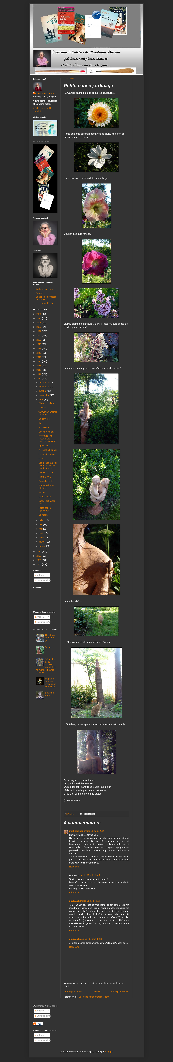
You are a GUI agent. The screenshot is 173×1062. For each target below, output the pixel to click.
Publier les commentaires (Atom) (94, 997)
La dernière (44, 419)
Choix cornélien (46, 403)
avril (41, 533)
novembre (44, 386)
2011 (39, 378)
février (42, 542)
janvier (42, 546)
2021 (39, 335)
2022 (39, 331)
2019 (39, 344)
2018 (39, 348)
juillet (42, 520)
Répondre (74, 866)
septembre (44, 395)
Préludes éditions (44, 289)
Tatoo (48, 647)
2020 (39, 340)
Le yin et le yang (47, 454)
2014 (39, 365)
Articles (39, 575)
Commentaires (43, 580)
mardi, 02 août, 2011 (94, 831)
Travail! (42, 407)
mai (41, 529)
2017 (39, 353)
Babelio (39, 293)
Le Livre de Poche (45, 303)
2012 (39, 374)
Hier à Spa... (45, 477)
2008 (39, 560)
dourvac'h (74, 901)
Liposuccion (44, 445)
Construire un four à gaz (50, 638)
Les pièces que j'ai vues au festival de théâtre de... (48, 465)
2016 (39, 357)
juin (41, 524)
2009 (39, 556)
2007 (39, 564)
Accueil (96, 991)
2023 (39, 327)
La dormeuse (45, 496)
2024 (39, 322)
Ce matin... (44, 515)
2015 (39, 361)
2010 (39, 551)
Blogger (109, 1051)
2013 (39, 370)
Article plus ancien (119, 991)
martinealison (76, 831)
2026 (39, 314)
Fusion (42, 458)
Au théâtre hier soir (48, 450)
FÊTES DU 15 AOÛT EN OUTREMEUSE (47, 439)
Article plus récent (73, 991)
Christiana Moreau (44, 93)
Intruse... (43, 492)
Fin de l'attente (46, 481)
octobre (43, 391)
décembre (44, 382)
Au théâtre (44, 427)
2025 (39, 318)
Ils (40, 423)
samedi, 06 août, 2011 (91, 939)
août (41, 399)
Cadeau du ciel (46, 472)
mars (42, 537)
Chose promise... (47, 432)
